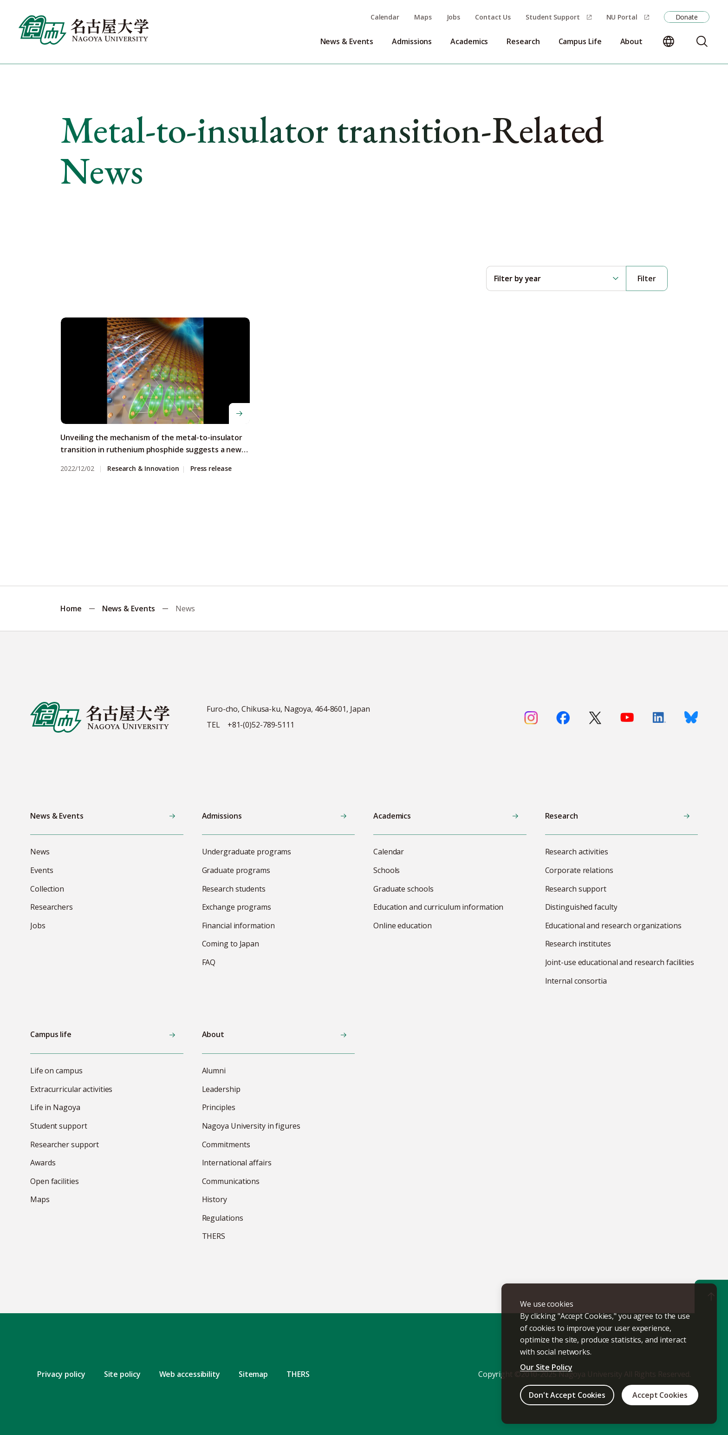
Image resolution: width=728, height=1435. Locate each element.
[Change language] (668, 41)
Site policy (122, 1374)
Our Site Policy (546, 1367)
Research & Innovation (143, 469)
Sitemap (253, 1374)
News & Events (129, 608)
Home (71, 608)
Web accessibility (189, 1374)
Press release (211, 469)
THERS (298, 1374)
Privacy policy (61, 1374)
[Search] (702, 41)
